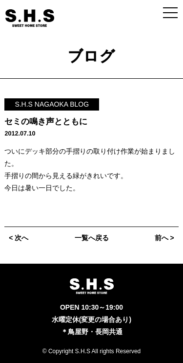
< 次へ (18, 238)
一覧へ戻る (92, 238)
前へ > (164, 238)
